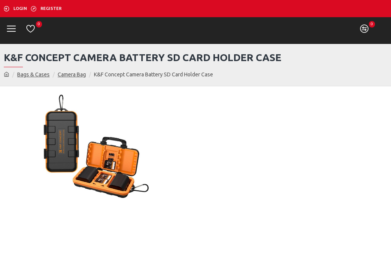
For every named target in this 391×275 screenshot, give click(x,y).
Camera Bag (72, 74)
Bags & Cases (33, 74)
